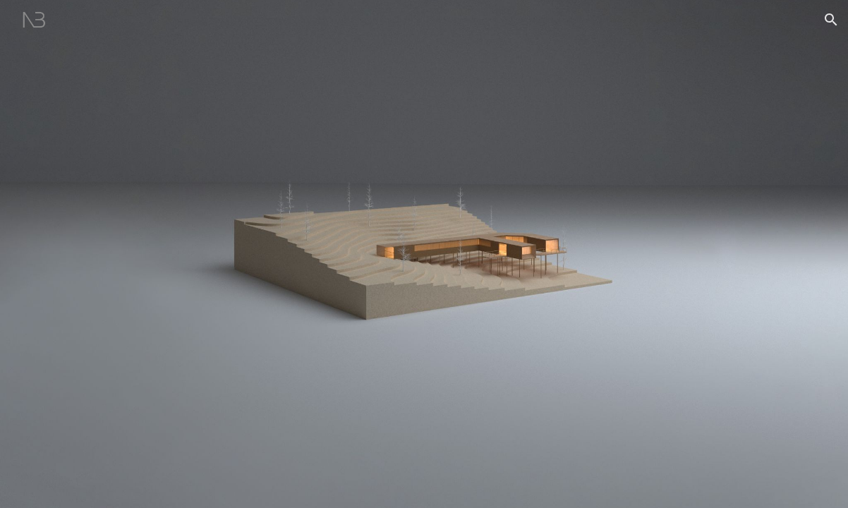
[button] (831, 20)
